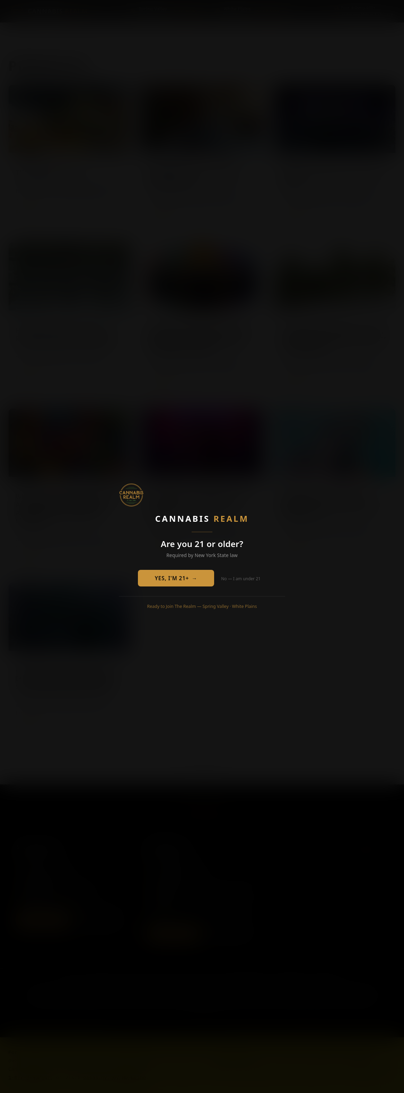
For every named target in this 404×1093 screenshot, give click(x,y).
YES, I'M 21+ (176, 578)
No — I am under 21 (241, 579)
